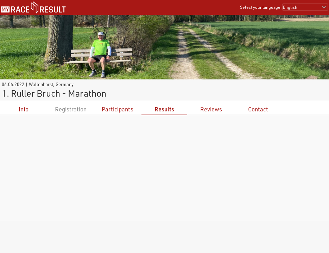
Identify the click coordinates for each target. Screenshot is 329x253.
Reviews (211, 109)
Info (24, 109)
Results (164, 109)
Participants (117, 109)
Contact (258, 109)
